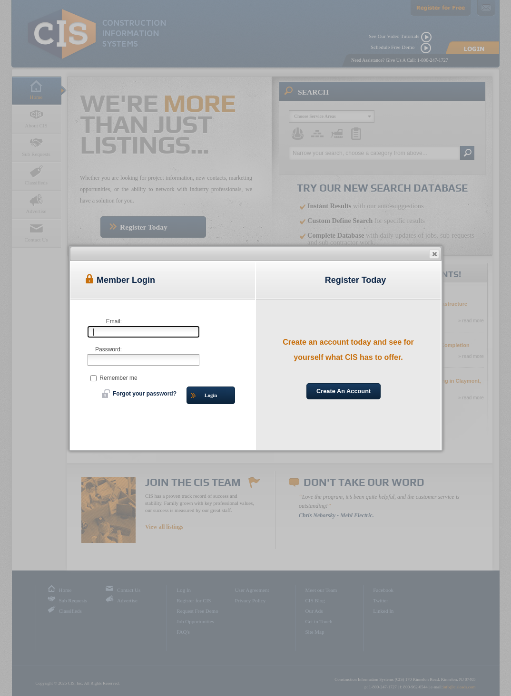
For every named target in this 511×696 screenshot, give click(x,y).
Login (204, 396)
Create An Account (343, 391)
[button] (434, 254)
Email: (114, 321)
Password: (108, 349)
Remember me (114, 378)
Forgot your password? (139, 393)
